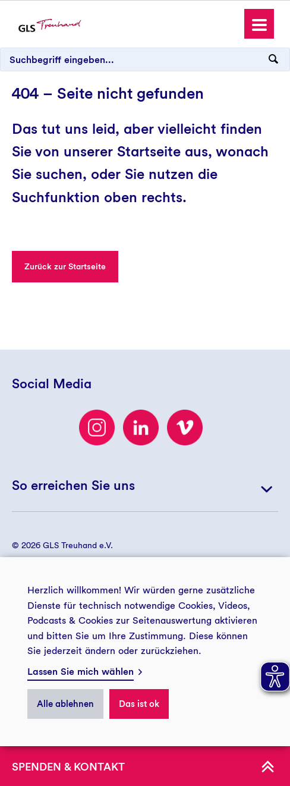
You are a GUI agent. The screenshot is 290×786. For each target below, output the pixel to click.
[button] (259, 24)
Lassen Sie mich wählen (80, 671)
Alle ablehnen (65, 704)
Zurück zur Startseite (65, 266)
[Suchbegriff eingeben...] (145, 59)
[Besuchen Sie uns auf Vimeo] (185, 427)
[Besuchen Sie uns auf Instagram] (97, 427)
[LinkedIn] (141, 427)
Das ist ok (139, 704)
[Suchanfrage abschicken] (273, 59)
